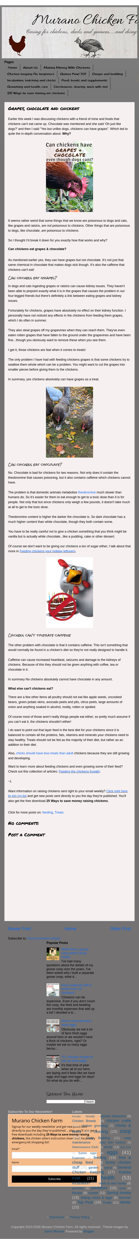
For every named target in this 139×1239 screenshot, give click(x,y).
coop (125, 1131)
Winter (125, 1202)
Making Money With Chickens (67, 67)
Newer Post (19, 928)
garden (93, 1167)
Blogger (88, 1231)
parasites (78, 1188)
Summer (125, 1197)
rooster (93, 1193)
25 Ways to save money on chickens (36, 93)
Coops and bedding (107, 74)
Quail (122, 1188)
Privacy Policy (80, 1217)
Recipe (77, 1193)
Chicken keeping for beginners (30, 74)
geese (108, 1167)
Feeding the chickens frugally (79, 771)
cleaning (101, 1131)
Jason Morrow (54, 1231)
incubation (80, 1183)
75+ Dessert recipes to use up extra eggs (77, 1059)
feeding (47, 812)
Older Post (120, 928)
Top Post (85, 1202)
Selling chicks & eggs (96, 1197)
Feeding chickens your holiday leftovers (47, 551)
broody (90, 1116)
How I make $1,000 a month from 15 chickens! (76, 989)
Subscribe (54, 1179)
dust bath (125, 1147)
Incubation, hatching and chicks (31, 80)
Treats (59, 812)
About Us (30, 67)
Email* (16, 1149)
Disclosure (56, 1217)
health (108, 1178)
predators (99, 1188)
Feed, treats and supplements (84, 80)
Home (12, 67)
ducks (108, 1147)
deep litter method (112, 1142)
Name (15, 1162)
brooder (76, 1116)
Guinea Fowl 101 (73, 74)
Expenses (78, 1157)
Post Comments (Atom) (43, 938)
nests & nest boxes (112, 1183)
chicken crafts (118, 1120)
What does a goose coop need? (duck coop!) (75, 953)
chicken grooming (94, 1126)
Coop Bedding (98, 1138)
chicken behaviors (113, 1116)
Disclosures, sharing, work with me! (81, 86)
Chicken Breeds (84, 1121)
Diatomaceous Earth (85, 1147)
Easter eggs (88, 1153)
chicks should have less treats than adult (44, 753)
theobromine (87, 492)
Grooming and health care (27, 86)
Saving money (118, 1192)
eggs (112, 1152)
